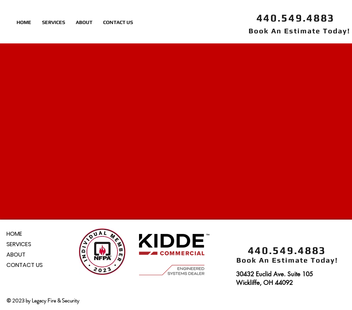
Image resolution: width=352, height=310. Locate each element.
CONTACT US (24, 265)
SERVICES (18, 244)
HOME (14, 234)
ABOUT (16, 254)
